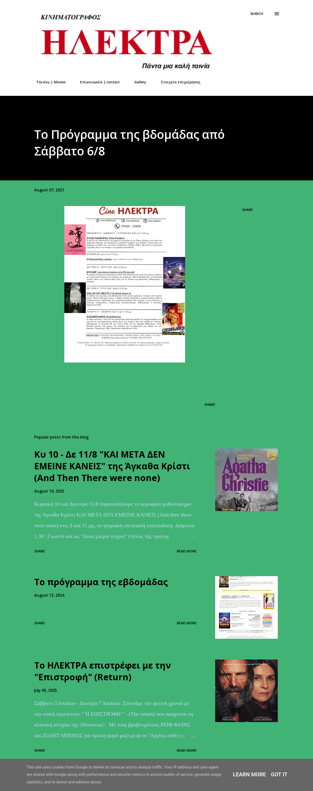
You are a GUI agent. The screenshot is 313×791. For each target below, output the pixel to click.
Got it (279, 774)
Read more (187, 551)
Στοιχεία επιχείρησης (178, 82)
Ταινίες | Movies (48, 82)
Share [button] (247, 209)
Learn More (249, 774)
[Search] (256, 14)
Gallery (137, 82)
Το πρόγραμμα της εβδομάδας (101, 582)
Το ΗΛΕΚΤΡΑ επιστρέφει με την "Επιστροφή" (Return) (102, 671)
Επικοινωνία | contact (97, 82)
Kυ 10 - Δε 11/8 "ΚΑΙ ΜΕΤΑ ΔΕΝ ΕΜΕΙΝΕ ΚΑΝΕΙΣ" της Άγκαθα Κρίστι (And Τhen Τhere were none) (112, 466)
